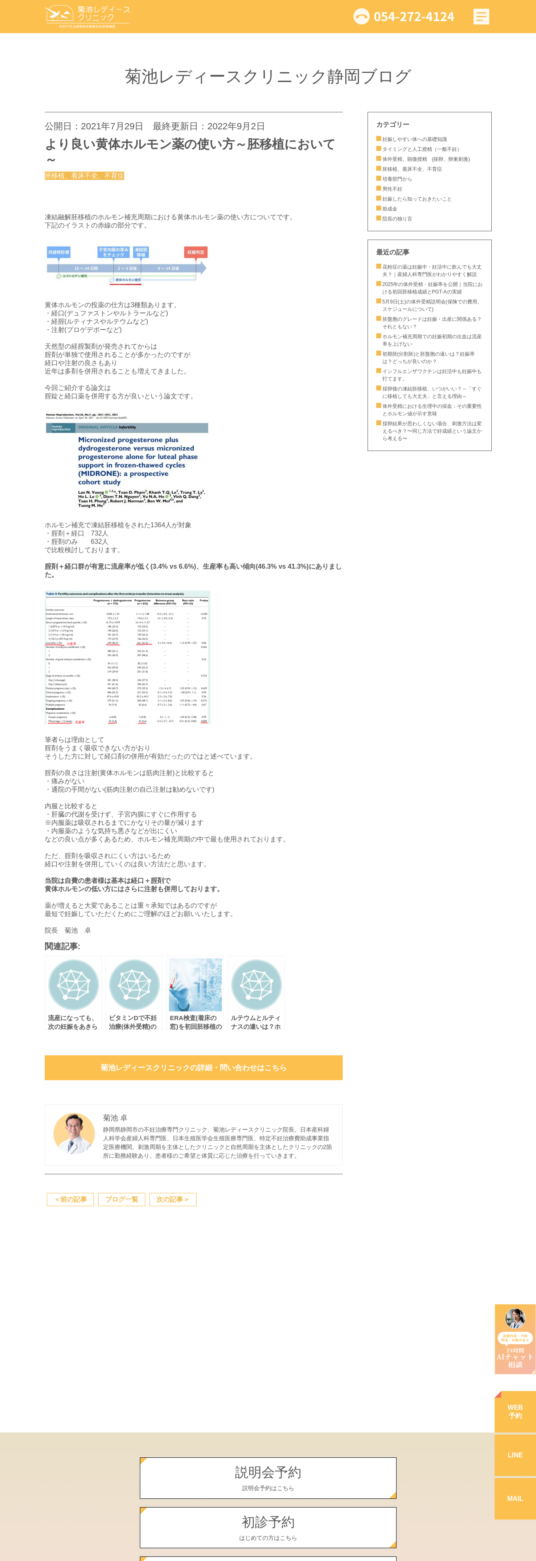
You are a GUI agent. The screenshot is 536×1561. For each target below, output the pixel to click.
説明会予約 (268, 1478)
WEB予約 (515, 1411)
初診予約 (268, 1528)
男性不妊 (392, 189)
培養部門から (397, 179)
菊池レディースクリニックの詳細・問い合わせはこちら (194, 1068)
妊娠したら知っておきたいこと (419, 199)
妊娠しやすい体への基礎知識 (414, 139)
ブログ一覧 (121, 1199)
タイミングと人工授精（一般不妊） (422, 149)
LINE (515, 1455)
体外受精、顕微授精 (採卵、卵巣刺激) (426, 159)
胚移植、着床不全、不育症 (412, 169)
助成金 (389, 209)
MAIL (515, 1498)
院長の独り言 (397, 219)
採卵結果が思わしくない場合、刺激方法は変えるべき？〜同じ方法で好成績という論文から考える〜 (432, 431)
